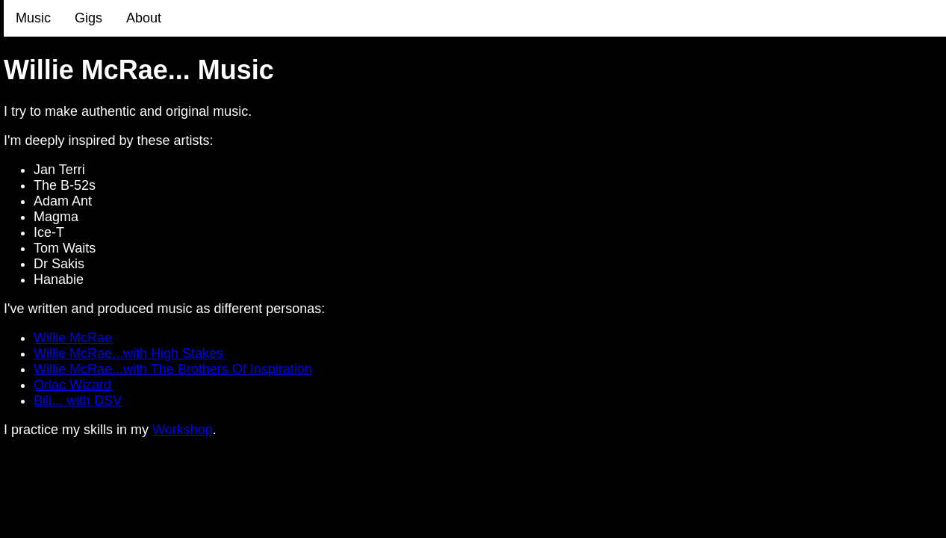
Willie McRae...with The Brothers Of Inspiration (173, 369)
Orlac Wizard (72, 384)
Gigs (88, 17)
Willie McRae (73, 337)
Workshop (182, 429)
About (143, 17)
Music (33, 17)
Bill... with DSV (78, 400)
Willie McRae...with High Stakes (128, 353)
